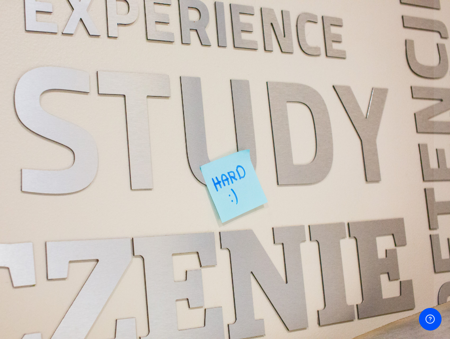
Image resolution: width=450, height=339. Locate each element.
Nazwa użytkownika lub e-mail (317, 73)
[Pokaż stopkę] (430, 319)
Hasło (275, 114)
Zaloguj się (353, 179)
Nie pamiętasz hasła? (409, 153)
